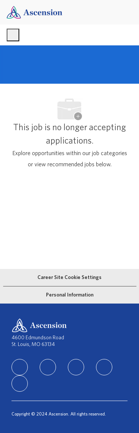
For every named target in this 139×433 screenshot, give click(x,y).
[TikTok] (104, 367)
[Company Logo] (34, 12)
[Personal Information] (69, 295)
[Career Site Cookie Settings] (69, 277)
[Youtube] (19, 383)
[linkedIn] (19, 367)
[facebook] (48, 367)
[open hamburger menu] (13, 35)
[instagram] (76, 367)
